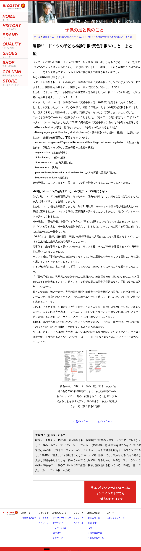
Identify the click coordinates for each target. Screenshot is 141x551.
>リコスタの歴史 (28, 518)
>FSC (89, 528)
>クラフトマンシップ (61, 518)
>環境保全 (56, 533)
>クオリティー (58, 523)
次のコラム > (105, 421)
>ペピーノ (44, 523)
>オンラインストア (115, 518)
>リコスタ (44, 518)
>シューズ (79, 518)
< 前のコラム (80, 421)
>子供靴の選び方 (94, 533)
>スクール (79, 523)
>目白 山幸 (92, 523)
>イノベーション (59, 528)
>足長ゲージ (57, 538)
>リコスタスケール (95, 538)
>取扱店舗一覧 (93, 518)
